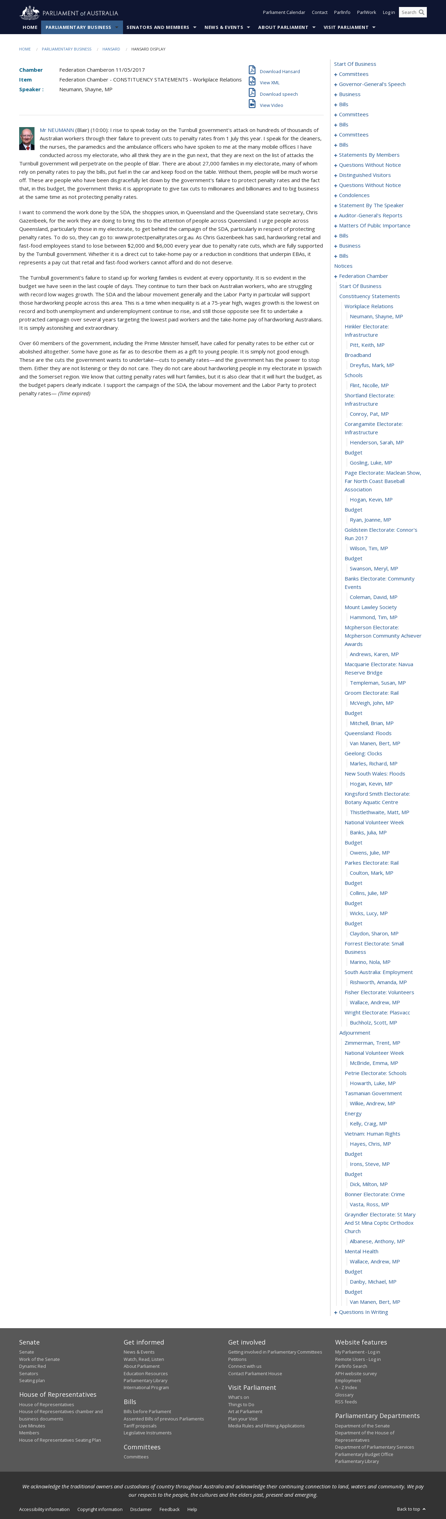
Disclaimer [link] (141, 1509)
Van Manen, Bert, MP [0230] (375, 743)
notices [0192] (343, 266)
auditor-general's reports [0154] (370, 215)
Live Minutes (32, 1426)
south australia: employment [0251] (379, 972)
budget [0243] (353, 883)
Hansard (111, 49)
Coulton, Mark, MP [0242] (371, 873)
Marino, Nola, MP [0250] (370, 962)
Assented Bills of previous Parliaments (164, 1419)
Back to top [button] (412, 1509)
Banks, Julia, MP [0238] (368, 832)
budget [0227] (353, 713)
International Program (146, 1388)
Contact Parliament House (255, 1373)
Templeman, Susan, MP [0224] (378, 682)
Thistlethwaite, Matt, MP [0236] (379, 812)
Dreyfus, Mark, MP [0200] (372, 365)
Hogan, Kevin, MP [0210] (371, 499)
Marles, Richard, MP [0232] (374, 763)
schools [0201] (354, 375)
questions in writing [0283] (363, 1312)
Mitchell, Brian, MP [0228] (372, 723)
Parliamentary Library (145, 1381)
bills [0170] (343, 235)
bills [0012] (343, 104)
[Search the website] (413, 13)
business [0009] (350, 94)
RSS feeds (346, 1402)
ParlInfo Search (351, 1366)
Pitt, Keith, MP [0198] (367, 345)
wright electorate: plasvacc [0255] (377, 1012)
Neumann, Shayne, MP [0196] (376, 316)
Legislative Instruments (148, 1433)
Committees (136, 1457)
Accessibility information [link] (44, 1509)
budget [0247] (353, 923)
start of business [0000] (355, 64)
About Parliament (283, 27)
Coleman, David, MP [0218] (374, 597)
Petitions (237, 1359)
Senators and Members (158, 27)
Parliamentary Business (79, 27)
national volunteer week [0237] (374, 822)
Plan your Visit (242, 1419)
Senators (28, 1373)
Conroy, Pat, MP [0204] (369, 414)
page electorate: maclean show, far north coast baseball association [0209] (383, 481)
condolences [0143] (354, 195)
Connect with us (245, 1366)
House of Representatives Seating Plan (60, 1440)
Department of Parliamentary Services (374, 1447)
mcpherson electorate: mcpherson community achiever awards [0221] (383, 636)
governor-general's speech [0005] (372, 84)
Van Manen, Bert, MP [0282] (375, 1302)
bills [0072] (343, 144)
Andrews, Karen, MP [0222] (374, 654)
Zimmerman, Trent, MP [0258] (372, 1042)
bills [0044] (343, 124)
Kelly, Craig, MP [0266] (368, 1123)
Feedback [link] (170, 1509)
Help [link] (192, 1509)
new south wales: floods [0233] (375, 773)
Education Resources (146, 1373)
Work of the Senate (39, 1359)
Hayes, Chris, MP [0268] (370, 1143)
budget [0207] (353, 452)
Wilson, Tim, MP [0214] (369, 548)
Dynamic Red (32, 1366)
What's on (238, 1397)
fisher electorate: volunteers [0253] (379, 992)
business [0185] (350, 245)
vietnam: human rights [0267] (372, 1133)
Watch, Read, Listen (144, 1359)
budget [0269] (353, 1154)
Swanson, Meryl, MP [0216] (374, 568)
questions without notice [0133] (370, 185)
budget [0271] (353, 1174)
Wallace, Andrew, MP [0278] (375, 1261)
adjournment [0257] (354, 1032)
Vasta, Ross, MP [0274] (369, 1204)
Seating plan (32, 1381)
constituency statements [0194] (369, 296)
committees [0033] (354, 114)
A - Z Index (346, 1388)
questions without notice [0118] (370, 165)
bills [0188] (343, 255)
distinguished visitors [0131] (365, 175)
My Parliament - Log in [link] (357, 1352)
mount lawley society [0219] (371, 607)
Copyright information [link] (100, 1509)
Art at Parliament (245, 1412)
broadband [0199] (358, 355)
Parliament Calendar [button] (284, 13)
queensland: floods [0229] (368, 733)
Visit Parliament (346, 27)
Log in (389, 13)
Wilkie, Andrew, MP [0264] (372, 1103)
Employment (348, 1381)
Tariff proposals (140, 1426)
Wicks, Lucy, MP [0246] (369, 913)
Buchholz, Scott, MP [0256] (373, 1022)
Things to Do (241, 1404)
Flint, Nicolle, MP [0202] (369, 385)
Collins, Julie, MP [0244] (369, 893)
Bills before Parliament (147, 1412)
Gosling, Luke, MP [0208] (371, 462)
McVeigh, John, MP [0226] (372, 703)
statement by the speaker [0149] (371, 205)
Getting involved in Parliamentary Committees (275, 1352)
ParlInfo (342, 13)
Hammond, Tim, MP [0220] (374, 617)
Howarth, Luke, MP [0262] (373, 1083)
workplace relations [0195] (369, 306)
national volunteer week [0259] (374, 1053)
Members (29, 1433)
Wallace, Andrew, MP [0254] (375, 1002)
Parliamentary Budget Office (364, 1454)
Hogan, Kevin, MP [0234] (371, 783)
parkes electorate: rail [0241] (372, 862)
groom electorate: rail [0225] (372, 693)
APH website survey (356, 1373)
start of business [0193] (360, 286)
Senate (26, 1352)
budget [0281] (353, 1291)
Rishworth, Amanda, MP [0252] (378, 982)
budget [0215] (353, 558)
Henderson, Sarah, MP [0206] (377, 442)
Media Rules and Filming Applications (266, 1426)
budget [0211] (353, 509)
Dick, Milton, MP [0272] (369, 1184)
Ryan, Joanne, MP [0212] (370, 519)
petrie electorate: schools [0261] (376, 1073)
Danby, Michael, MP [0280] (373, 1281)
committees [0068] (354, 134)
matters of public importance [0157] (374, 225)
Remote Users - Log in (358, 1359)
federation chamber (363, 276)
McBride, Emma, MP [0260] (374, 1063)
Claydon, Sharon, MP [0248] (374, 933)
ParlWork (366, 13)
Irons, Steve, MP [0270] (370, 1164)
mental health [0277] (361, 1251)
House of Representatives (46, 1404)
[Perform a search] (421, 13)
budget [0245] (353, 903)
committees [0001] (354, 74)
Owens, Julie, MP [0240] (370, 852)
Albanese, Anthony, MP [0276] (377, 1241)
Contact (320, 13)
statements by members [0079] (369, 154)
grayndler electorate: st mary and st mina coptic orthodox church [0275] (380, 1223)
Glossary (344, 1395)
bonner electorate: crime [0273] (375, 1194)
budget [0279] (353, 1271)
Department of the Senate (362, 1426)
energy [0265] (353, 1113)
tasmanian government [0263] (373, 1093)
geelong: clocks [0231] (363, 753)
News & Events (224, 27)
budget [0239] (353, 842)
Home (30, 27)
